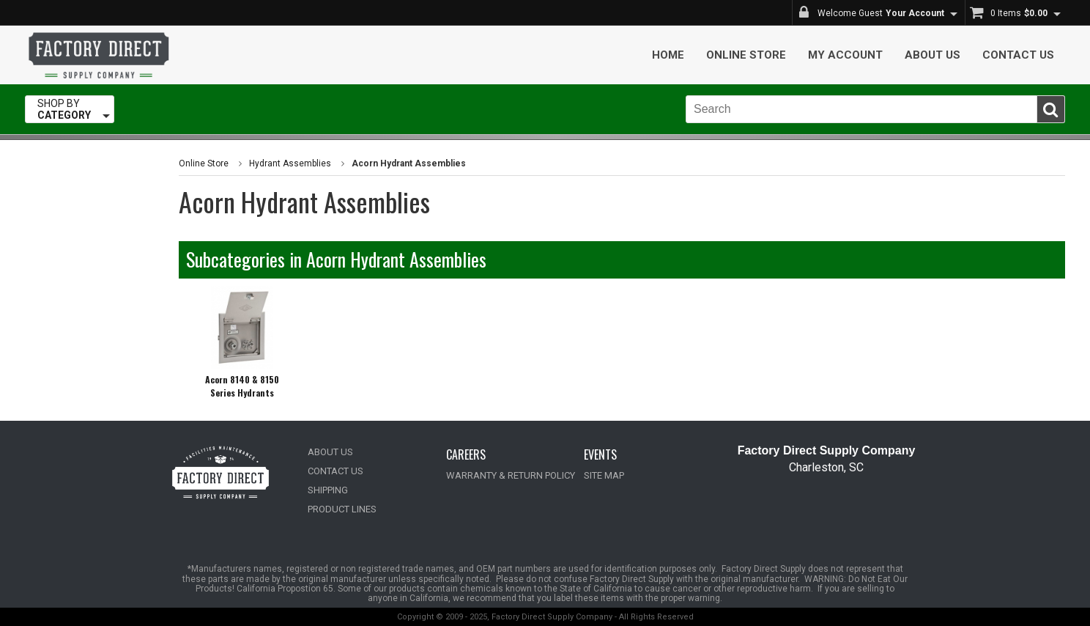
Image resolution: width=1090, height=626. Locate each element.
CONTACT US (335, 470)
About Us (932, 55)
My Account (845, 55)
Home (668, 55)
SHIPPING (328, 490)
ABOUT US (330, 451)
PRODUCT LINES (342, 509)
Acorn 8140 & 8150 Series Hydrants (242, 386)
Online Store (746, 55)
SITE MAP (604, 475)
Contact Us (1018, 55)
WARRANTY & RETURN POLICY (510, 475)
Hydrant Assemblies (290, 163)
